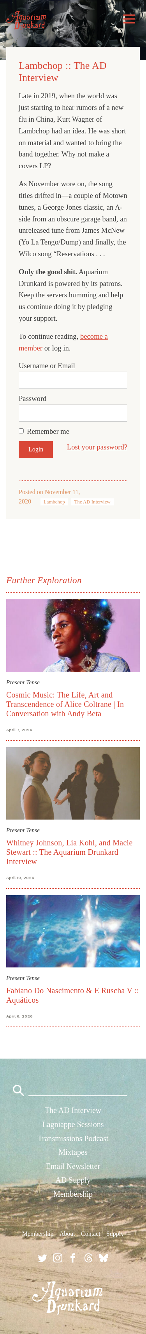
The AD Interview (92, 502)
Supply (115, 1233)
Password (32, 398)
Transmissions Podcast (72, 1138)
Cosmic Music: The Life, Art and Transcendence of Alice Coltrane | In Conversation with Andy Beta (65, 704)
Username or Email (47, 365)
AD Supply (73, 1180)
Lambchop (54, 502)
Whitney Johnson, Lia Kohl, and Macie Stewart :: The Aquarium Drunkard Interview (69, 852)
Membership (73, 1194)
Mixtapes (72, 1152)
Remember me (48, 431)
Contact (90, 1233)
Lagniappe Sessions (73, 1124)
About (67, 1233)
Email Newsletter (73, 1166)
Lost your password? (97, 447)
